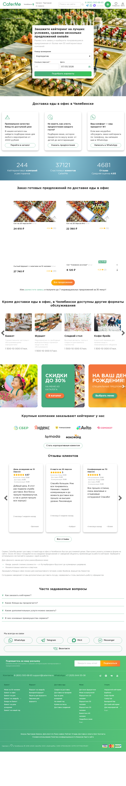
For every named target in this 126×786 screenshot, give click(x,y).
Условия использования (41, 688)
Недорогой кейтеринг (112, 640)
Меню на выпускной (86, 643)
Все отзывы (63, 490)
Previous (2, 337)
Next (123, 337)
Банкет (7, 635)
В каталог (54, 346)
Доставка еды (59, 635)
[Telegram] (87, 6)
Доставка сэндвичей (62, 658)
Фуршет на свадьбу (37, 640)
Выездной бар (109, 652)
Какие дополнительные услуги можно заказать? (30, 561)
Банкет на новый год (12, 661)
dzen (106, 626)
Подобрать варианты (63, 74)
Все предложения (63, 233)
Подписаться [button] (110, 614)
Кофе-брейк (109, 646)
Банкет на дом (9, 646)
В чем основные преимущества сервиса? (26, 569)
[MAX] (94, 6)
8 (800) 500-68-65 (94, 3)
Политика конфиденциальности (63, 688)
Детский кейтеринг (111, 655)
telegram (100, 626)
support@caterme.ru (43, 626)
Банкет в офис (10, 643)
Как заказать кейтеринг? (18, 546)
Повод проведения (42, 51)
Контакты (101, 685)
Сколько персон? (41, 62)
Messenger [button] (106, 591)
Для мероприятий (111, 658)
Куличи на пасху (60, 655)
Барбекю (107, 643)
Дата (62, 62)
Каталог (39, 3)
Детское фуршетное (87, 640)
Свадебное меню (85, 670)
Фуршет (32, 635)
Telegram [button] (48, 591)
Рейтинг (68, 685)
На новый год (59, 652)
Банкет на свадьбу (11, 649)
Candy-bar (108, 649)
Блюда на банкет (10, 652)
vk (112, 626)
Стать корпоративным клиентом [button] (63, 396)
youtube (117, 626)
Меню (81, 635)
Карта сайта (89, 688)
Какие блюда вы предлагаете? (21, 554)
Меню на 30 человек (12, 640)
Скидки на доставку (62, 640)
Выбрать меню (104, 346)
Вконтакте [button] (61, 599)
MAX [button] (77, 591)
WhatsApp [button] (16, 591)
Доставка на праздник (62, 643)
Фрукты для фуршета (37, 646)
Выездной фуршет (36, 643)
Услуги (107, 635)
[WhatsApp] (91, 6)
